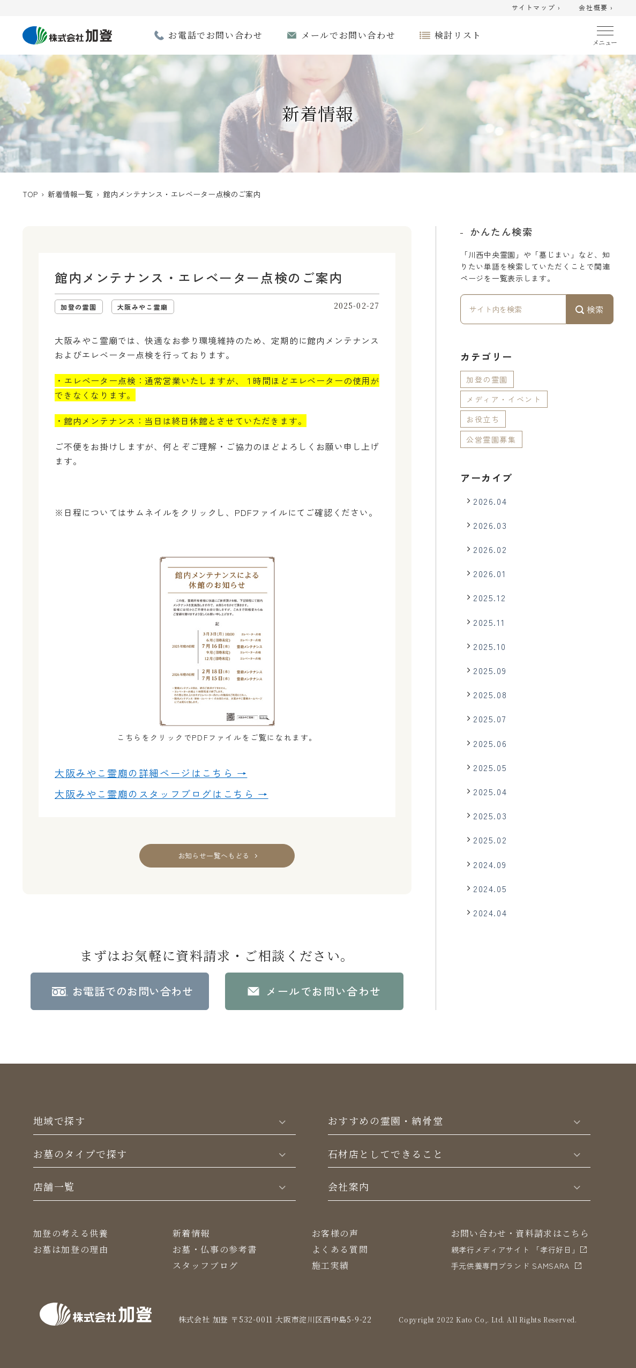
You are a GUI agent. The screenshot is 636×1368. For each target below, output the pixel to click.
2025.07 (489, 718)
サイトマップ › (536, 8)
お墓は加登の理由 (71, 1249)
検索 (589, 309)
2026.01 (489, 573)
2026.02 (490, 549)
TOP (30, 194)
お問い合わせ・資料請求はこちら (520, 1233)
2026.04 (490, 501)
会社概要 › (596, 8)
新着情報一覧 (70, 194)
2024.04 (490, 912)
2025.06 (490, 743)
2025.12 (489, 597)
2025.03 (490, 815)
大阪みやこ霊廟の (151, 773)
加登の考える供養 (71, 1233)
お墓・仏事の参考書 (215, 1249)
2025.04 (490, 791)
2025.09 (489, 670)
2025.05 (490, 767)
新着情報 (191, 1233)
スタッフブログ (205, 1265)
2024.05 (490, 888)
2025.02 (490, 839)
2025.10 (489, 646)
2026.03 (490, 525)
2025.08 (490, 694)
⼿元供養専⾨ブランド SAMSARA (510, 1265)
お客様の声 (335, 1233)
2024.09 (489, 864)
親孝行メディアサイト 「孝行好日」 (515, 1249)
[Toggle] (282, 1121)
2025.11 (489, 622)
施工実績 (330, 1265)
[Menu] (605, 33)
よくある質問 (340, 1249)
